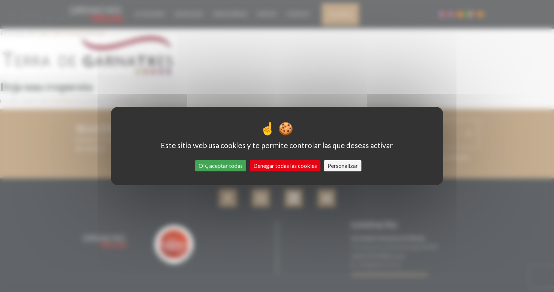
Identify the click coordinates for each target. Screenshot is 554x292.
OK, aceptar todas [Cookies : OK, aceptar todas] (221, 165)
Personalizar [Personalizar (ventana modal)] (343, 165)
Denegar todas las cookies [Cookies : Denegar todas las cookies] (285, 165)
